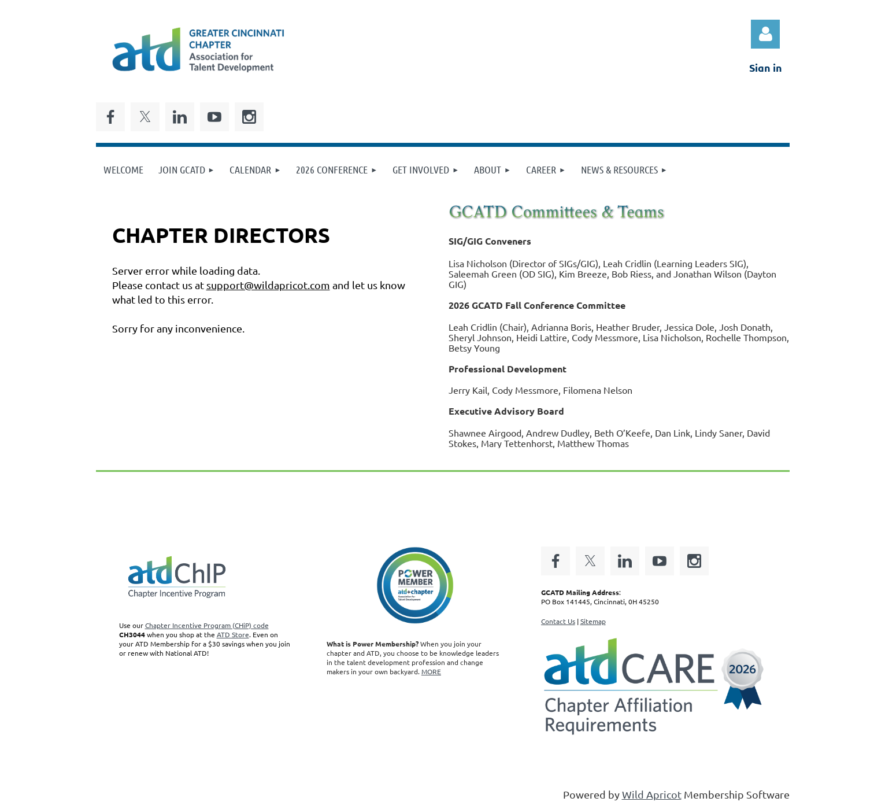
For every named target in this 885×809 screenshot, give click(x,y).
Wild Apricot (652, 794)
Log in (765, 34)
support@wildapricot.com (268, 285)
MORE (431, 671)
